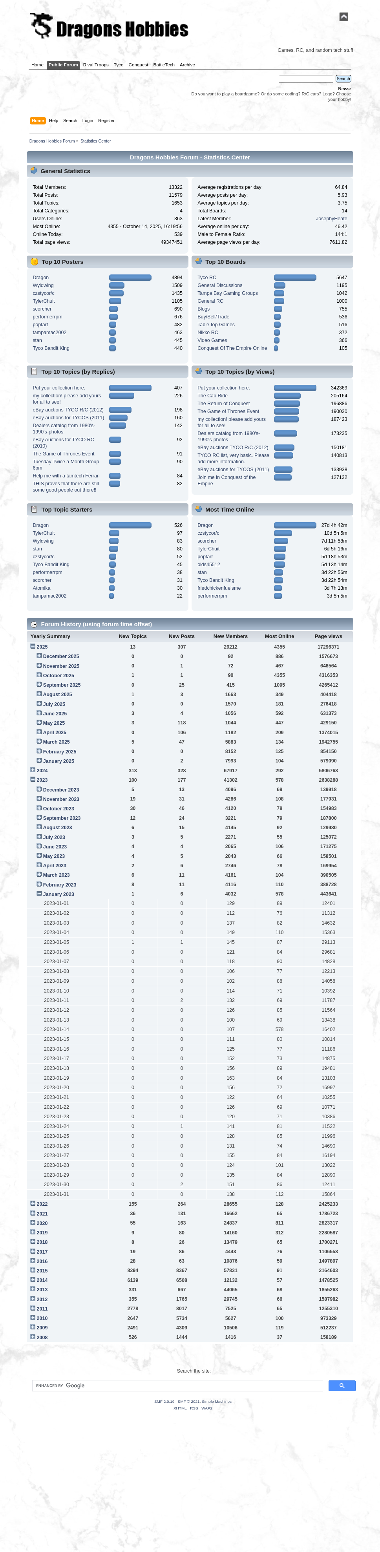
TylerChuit (44, 301)
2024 (42, 770)
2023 (42, 780)
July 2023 (54, 837)
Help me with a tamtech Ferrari (66, 476)
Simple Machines (217, 1401)
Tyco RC (206, 277)
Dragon (41, 277)
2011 (42, 1309)
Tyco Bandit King (51, 348)
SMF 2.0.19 (164, 1401)
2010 (42, 1318)
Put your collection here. (59, 388)
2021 (42, 1214)
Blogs (203, 309)
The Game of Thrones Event (63, 454)
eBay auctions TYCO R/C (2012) (68, 410)
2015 (42, 1271)
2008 (42, 1337)
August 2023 (57, 827)
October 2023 (58, 809)
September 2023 (62, 818)
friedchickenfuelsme (219, 588)
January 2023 (58, 894)
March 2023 (56, 875)
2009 (42, 1328)
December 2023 (61, 790)
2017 (42, 1252)
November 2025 (61, 666)
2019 (42, 1233)
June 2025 (55, 714)
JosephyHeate (331, 218)
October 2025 (58, 675)
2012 (42, 1299)
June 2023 (55, 847)
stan (37, 340)
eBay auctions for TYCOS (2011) (68, 417)
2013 (42, 1289)
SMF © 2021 (189, 1401)
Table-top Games (216, 324)
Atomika (41, 588)
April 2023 (54, 865)
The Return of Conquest (223, 403)
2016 (42, 1261)
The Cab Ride (212, 396)
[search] (176, 1385)
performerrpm (47, 317)
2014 (42, 1280)
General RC (210, 301)
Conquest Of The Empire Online (232, 348)
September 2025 (62, 685)
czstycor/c (43, 293)
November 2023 (61, 799)
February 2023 (60, 885)
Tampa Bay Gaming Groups (227, 293)
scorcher (42, 309)
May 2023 (54, 856)
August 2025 (57, 694)
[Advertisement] (190, 1491)
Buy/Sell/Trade (213, 317)
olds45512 (208, 564)
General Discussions (219, 285)
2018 (42, 1242)
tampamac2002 (49, 332)
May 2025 (54, 723)
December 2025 (61, 656)
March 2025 (56, 742)
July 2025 (54, 704)
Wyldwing (43, 285)
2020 (42, 1223)
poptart (40, 324)
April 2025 (54, 732)
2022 (42, 1204)
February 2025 (60, 752)
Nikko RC (207, 332)
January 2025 (58, 761)
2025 (42, 647)
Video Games (212, 340)
